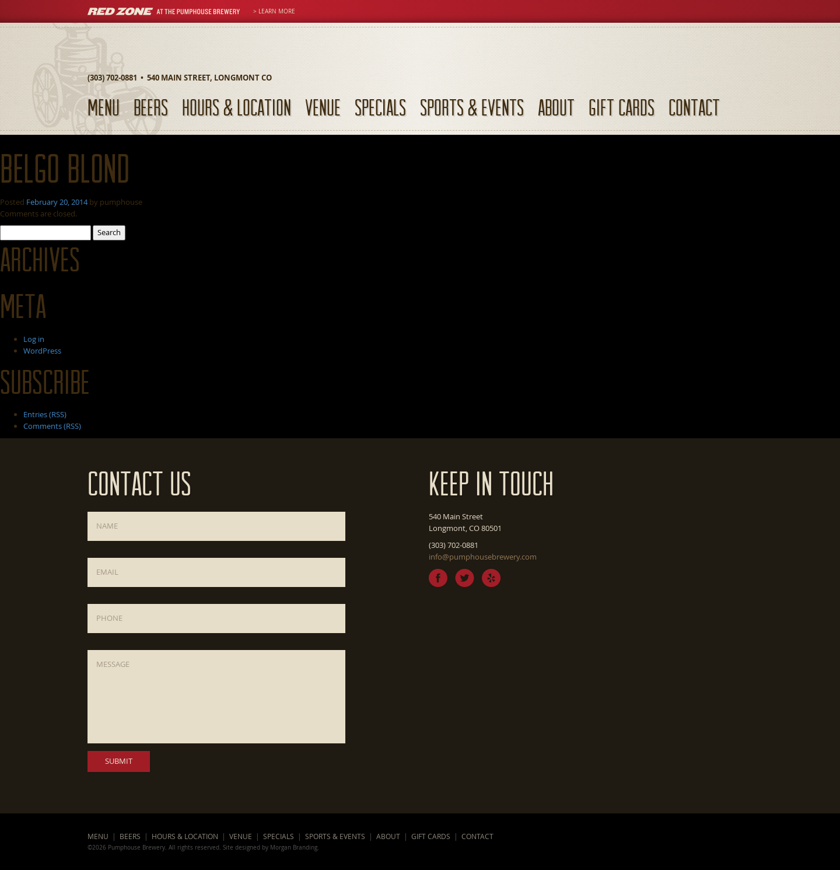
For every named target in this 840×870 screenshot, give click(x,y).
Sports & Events (472, 107)
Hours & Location (236, 107)
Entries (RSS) (44, 414)
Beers (151, 107)
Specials (380, 107)
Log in (33, 339)
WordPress (42, 350)
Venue (323, 107)
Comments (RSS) (52, 426)
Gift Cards (621, 107)
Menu (104, 107)
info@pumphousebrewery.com (483, 556)
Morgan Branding (293, 847)
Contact (694, 107)
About (556, 107)
